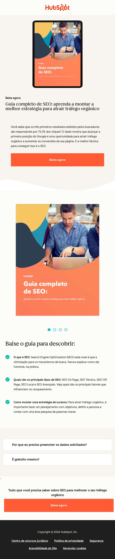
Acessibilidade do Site (43, 548)
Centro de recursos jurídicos (30, 540)
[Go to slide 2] (54, 329)
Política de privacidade (69, 540)
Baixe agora (57, 159)
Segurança (96, 540)
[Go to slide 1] (49, 329)
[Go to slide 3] (60, 329)
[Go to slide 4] (65, 329)
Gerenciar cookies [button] (74, 548)
